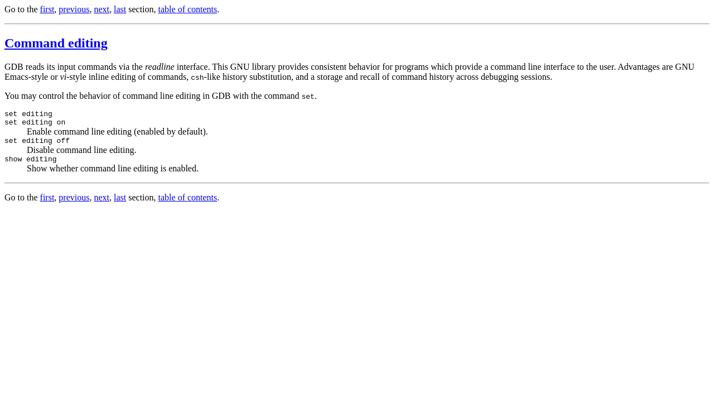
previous (74, 9)
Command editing (56, 43)
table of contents (188, 9)
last (120, 9)
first (47, 9)
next (101, 9)
